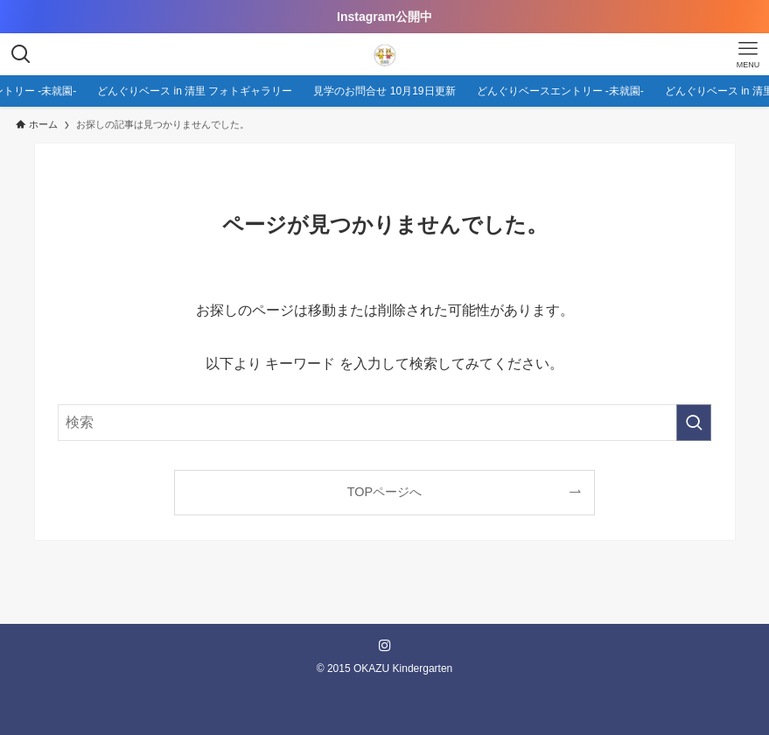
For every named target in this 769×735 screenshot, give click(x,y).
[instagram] (385, 646)
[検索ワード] (384, 422)
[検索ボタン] (21, 54)
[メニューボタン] (748, 54)
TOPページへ (384, 492)
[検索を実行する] (693, 422)
